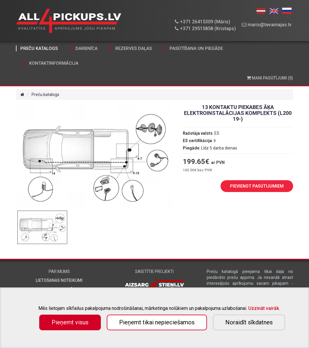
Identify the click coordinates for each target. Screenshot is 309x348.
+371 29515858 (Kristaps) (205, 28)
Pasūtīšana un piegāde (196, 48)
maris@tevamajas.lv (267, 24)
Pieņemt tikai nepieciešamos (157, 322)
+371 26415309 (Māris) (202, 22)
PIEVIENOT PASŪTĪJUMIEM (252, 186)
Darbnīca (86, 48)
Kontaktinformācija (53, 63)
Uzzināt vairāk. (264, 308)
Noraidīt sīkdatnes (249, 322)
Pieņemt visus (70, 322)
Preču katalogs (39, 48)
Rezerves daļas (133, 48)
